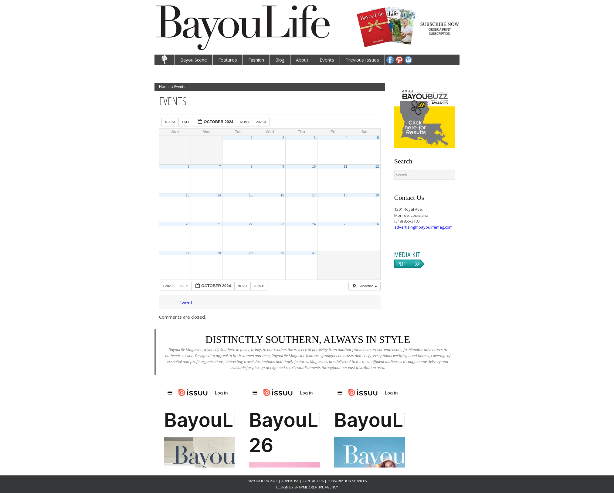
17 (314, 195)
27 (187, 253)
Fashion (256, 60)
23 (282, 224)
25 (346, 224)
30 (282, 253)
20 (187, 224)
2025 (261, 122)
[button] (364, 286)
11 (346, 166)
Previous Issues (362, 60)
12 (377, 166)
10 (314, 166)
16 (282, 195)
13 (187, 195)
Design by (285, 487)
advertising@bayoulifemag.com (423, 227)
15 (251, 195)
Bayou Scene (193, 60)
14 (219, 195)
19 (377, 195)
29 (251, 253)
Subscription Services (347, 480)
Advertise (290, 480)
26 (377, 224)
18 (346, 195)
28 (219, 253)
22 (251, 224)
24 (314, 224)
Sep (187, 122)
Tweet (185, 302)
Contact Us (313, 480)
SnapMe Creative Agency (316, 487)
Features (227, 60)
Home (164, 86)
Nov (245, 122)
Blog (280, 60)
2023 (170, 122)
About (302, 60)
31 (314, 253)
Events (327, 60)
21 (219, 224)
